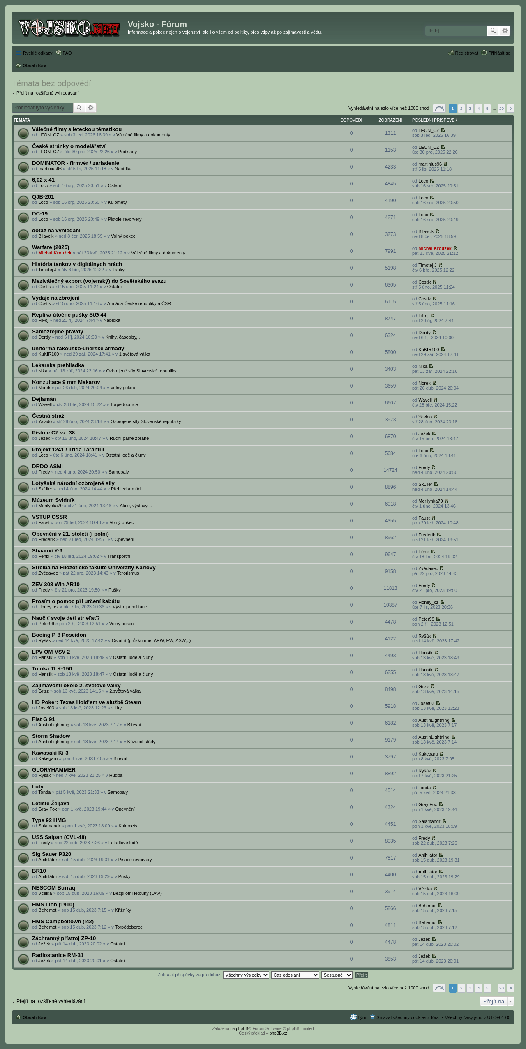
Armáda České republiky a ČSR (139, 303)
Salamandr (49, 825)
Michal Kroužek (55, 252)
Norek (44, 387)
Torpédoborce (124, 404)
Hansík (45, 657)
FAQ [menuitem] (67, 53)
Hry (118, 707)
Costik (44, 286)
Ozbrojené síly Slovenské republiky (141, 370)
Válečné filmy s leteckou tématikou (77, 129)
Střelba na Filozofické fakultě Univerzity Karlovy (93, 567)
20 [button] (501, 108)
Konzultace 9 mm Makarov (66, 382)
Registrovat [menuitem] (466, 53)
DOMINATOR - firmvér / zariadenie (75, 163)
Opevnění (124, 539)
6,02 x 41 (43, 180)
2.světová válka (125, 691)
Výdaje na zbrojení (56, 298)
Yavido (45, 421)
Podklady (127, 151)
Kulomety (117, 202)
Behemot (47, 910)
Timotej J (47, 269)
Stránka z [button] (439, 108)
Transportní (118, 556)
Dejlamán (44, 399)
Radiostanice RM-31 (57, 955)
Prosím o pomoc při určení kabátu (76, 601)
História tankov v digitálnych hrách (77, 264)
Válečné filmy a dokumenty (143, 134)
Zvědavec (48, 573)
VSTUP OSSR (49, 517)
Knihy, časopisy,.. (123, 337)
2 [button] (461, 108)
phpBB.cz (278, 1033)
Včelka (45, 893)
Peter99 (46, 623)
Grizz (43, 691)
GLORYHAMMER (54, 770)
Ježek (44, 438)
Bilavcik (45, 235)
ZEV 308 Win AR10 (56, 584)
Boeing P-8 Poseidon (59, 635)
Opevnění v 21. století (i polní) (70, 534)
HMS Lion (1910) (53, 904)
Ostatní (115, 185)
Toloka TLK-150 (52, 668)
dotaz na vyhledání (56, 230)
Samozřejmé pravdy (57, 331)
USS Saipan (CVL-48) (59, 837)
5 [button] (487, 108)
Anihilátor (47, 859)
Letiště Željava (50, 803)
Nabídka (123, 168)
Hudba (115, 775)
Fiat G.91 (43, 719)
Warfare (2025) (50, 247)
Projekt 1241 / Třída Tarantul (68, 449)
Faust (44, 522)
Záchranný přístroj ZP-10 (64, 938)
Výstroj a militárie (130, 606)
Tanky (119, 269)
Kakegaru (48, 758)
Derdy (44, 337)
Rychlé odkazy (38, 53)
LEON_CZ (48, 134)
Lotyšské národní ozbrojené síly (73, 483)
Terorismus (128, 573)
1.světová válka (134, 353)
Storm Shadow (51, 736)
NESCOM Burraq (53, 888)
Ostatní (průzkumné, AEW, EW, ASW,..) (151, 640)
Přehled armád (126, 488)
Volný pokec (123, 235)
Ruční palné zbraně (129, 438)
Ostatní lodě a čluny (125, 455)
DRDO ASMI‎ (47, 466)
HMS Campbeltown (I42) (63, 921)
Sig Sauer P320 (51, 854)
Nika (42, 370)
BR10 (39, 871)
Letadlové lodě (123, 842)
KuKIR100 (48, 353)
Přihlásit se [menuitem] (499, 53)
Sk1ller (45, 488)
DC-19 (40, 213)
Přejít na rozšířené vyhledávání (47, 92)
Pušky (114, 589)
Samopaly (119, 471)
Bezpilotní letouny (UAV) (137, 893)
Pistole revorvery (125, 219)
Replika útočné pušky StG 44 (69, 315)
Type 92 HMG (49, 820)
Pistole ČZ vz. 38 (53, 433)
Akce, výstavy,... (136, 505)
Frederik (46, 539)
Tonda (44, 792)
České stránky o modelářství (69, 146)
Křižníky (123, 910)
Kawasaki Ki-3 (50, 753)
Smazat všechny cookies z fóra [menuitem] (407, 1017)
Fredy (44, 471)
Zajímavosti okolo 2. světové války (76, 685)
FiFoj (43, 320)
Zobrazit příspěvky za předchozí (213, 974)
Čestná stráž (48, 416)
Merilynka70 (50, 505)
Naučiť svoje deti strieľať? (66, 618)
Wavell (45, 404)
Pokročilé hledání (504, 31)
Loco (43, 185)
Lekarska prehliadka (58, 365)
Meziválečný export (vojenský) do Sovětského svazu (99, 281)
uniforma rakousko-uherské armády (78, 348)
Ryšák (44, 640)
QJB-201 (43, 197)
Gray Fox (47, 808)
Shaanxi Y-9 (47, 551)
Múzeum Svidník (53, 500)
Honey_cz (48, 606)
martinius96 (50, 168)
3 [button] (470, 108)
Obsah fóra (34, 1017)
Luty (38, 786)
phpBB (242, 1028)
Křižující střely (141, 741)
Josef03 (46, 707)
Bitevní (134, 724)
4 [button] (479, 108)
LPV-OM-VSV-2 (51, 652)
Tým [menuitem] (362, 1017)
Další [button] (510, 108)
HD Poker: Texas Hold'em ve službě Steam (86, 702)
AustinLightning (53, 724)
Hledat (493, 31)
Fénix (43, 556)
